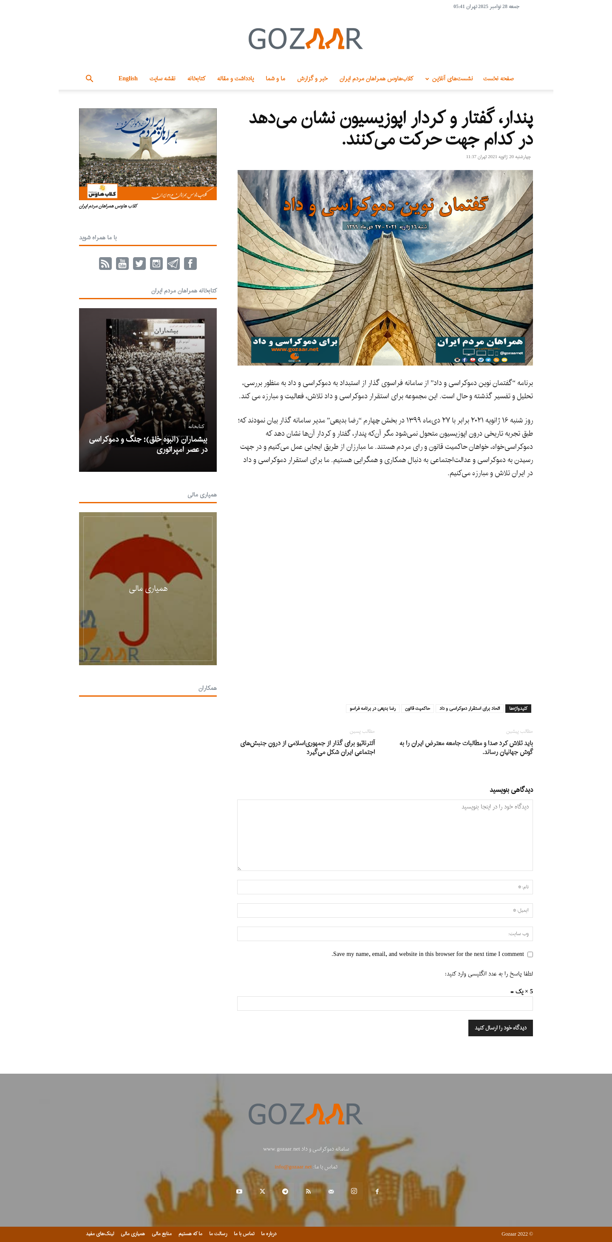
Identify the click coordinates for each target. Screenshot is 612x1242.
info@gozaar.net (293, 1167)
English (128, 79)
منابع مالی (162, 1234)
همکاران (207, 688)
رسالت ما (218, 1234)
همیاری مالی (202, 495)
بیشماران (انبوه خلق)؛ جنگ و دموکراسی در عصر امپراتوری (148, 445)
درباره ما (269, 1234)
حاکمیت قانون (417, 708)
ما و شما (275, 79)
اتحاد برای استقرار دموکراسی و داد (469, 708)
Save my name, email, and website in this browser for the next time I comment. (428, 954)
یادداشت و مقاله (235, 79)
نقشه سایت (163, 79)
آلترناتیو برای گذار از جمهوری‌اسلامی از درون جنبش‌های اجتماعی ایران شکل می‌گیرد (307, 748)
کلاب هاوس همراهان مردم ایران (108, 206)
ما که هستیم (190, 1234)
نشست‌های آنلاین (447, 79)
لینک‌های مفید (100, 1234)
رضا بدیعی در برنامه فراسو (373, 708)
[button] (89, 80)
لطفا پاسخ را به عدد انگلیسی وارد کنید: (489, 974)
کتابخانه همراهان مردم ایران (184, 291)
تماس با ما (244, 1234)
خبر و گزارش (312, 79)
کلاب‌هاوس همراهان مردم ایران (376, 79)
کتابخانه (196, 79)
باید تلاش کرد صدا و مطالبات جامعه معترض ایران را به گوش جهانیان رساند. (466, 748)
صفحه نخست (498, 79)
